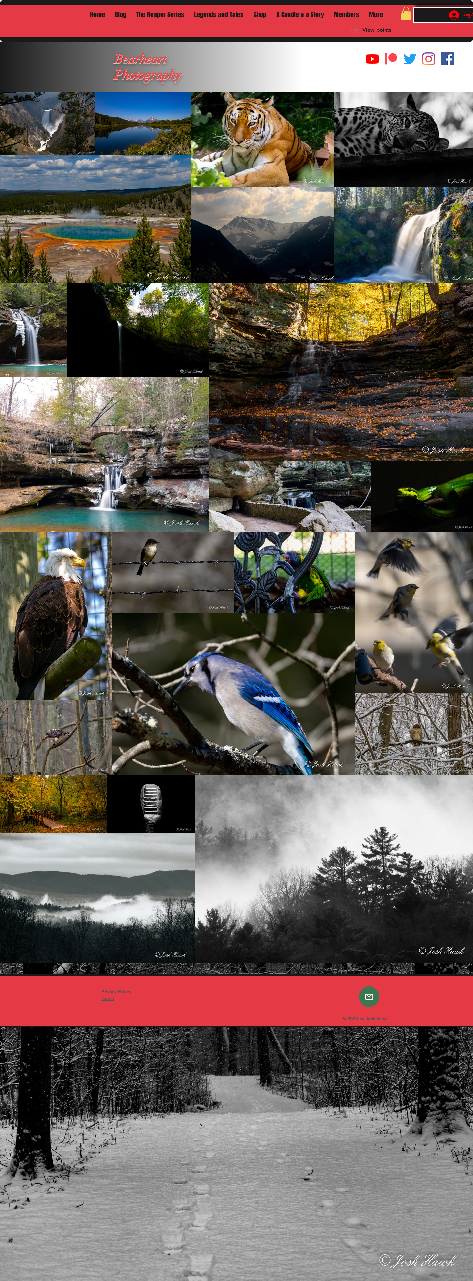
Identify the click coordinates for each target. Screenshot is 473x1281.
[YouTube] (372, 58)
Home (107, 998)
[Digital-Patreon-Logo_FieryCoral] (391, 58)
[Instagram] (428, 58)
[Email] (369, 996)
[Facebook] (447, 58)
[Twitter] (409, 58)
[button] (406, 13)
